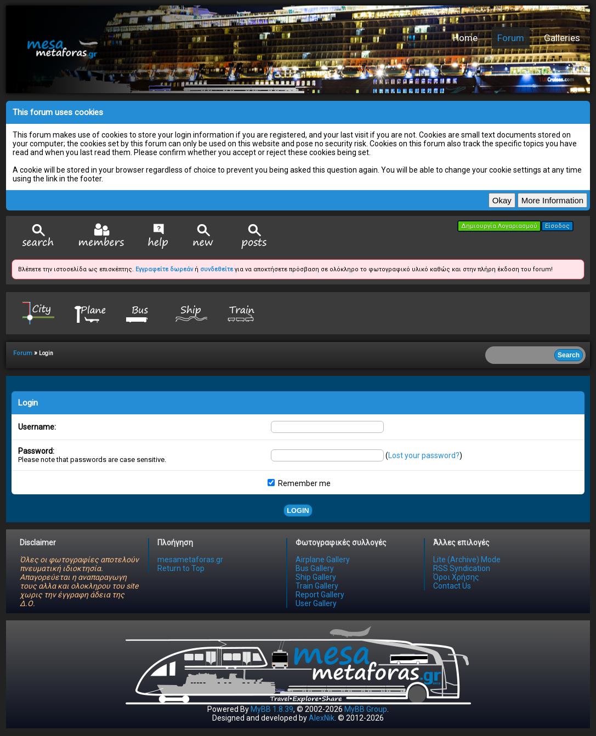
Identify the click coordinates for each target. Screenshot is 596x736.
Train (242, 313)
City (38, 313)
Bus (140, 313)
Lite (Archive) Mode (467, 559)
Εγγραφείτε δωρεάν (164, 269)
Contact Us (452, 585)
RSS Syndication (461, 568)
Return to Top (181, 568)
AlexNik (321, 718)
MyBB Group (365, 709)
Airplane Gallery (323, 559)
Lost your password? (423, 455)
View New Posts (203, 236)
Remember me (299, 483)
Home (465, 37)
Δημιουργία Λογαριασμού (499, 226)
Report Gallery (320, 594)
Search (38, 236)
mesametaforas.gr (190, 559)
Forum (510, 37)
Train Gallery (317, 585)
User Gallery (316, 603)
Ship (191, 313)
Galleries (562, 37)
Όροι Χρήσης (456, 577)
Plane (89, 313)
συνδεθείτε (216, 269)
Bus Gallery (315, 568)
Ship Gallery (316, 577)
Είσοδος (557, 226)
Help (158, 236)
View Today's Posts (254, 236)
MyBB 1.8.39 (272, 709)
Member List (101, 236)
